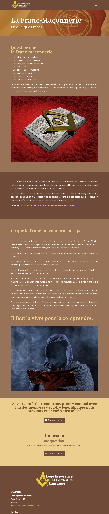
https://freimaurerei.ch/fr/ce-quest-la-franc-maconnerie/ (48, 205)
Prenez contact (56, 420)
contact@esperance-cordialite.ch (26, 505)
